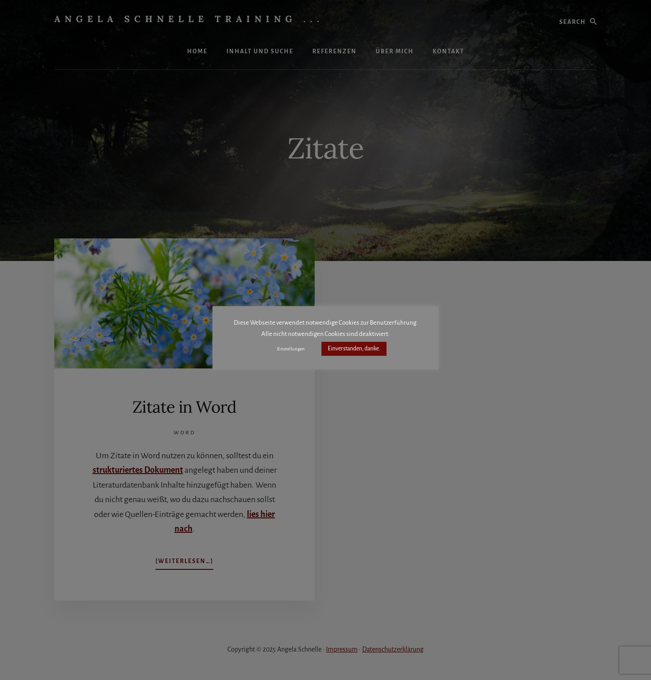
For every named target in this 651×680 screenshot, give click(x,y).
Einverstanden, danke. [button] (354, 348)
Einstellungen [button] (291, 348)
